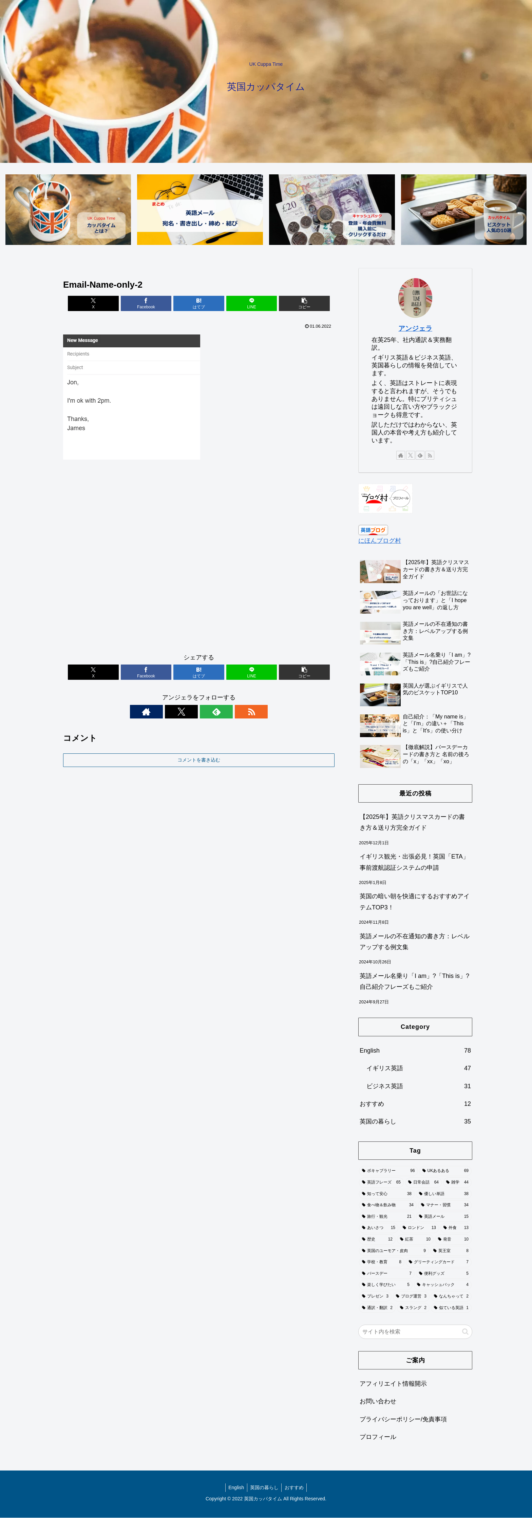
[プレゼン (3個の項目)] (375, 1297)
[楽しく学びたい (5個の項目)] (386, 1285)
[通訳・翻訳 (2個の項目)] (377, 1308)
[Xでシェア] (107, 303)
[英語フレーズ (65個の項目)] (381, 1183)
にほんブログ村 (379, 541)
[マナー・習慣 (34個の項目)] (445, 1205)
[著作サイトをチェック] (175, 712)
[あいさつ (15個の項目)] (378, 1229)
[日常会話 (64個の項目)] (423, 1183)
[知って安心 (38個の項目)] (387, 1194)
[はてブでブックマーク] (199, 303)
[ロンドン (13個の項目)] (419, 1229)
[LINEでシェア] (244, 303)
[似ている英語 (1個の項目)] (451, 1308)
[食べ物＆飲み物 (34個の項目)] (388, 1205)
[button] (290, 303)
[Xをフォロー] (191, 712)
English (235, 1488)
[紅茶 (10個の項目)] (415, 1240)
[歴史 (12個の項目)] (377, 1240)
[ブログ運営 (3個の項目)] (411, 1297)
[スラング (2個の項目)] (413, 1308)
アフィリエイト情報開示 (393, 1384)
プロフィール (378, 1437)
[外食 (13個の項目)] (456, 1229)
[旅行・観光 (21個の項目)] (387, 1217)
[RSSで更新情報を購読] (222, 712)
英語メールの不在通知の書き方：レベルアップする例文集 (415, 942)
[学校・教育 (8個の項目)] (381, 1262)
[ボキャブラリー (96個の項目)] (388, 1172)
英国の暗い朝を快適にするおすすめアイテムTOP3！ (415, 902)
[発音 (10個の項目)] (453, 1240)
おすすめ (295, 1488)
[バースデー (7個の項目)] (387, 1274)
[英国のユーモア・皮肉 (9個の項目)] (394, 1251)
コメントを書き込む (198, 760)
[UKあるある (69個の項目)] (445, 1172)
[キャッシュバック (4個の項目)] (443, 1285)
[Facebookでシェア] (153, 303)
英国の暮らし (264, 1488)
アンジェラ (415, 328)
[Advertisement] (199, 559)
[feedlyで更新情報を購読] (206, 712)
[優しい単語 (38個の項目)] (444, 1194)
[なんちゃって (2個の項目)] (451, 1297)
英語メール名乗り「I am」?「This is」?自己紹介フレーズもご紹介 (414, 982)
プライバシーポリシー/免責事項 (403, 1419)
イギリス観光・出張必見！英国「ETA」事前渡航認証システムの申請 (414, 862)
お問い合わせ (378, 1401)
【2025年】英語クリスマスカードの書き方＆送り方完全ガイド (412, 822)
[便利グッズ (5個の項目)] (444, 1274)
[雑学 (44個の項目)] (457, 1183)
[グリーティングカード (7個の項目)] (439, 1262)
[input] (415, 1332)
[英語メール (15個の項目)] (444, 1217)
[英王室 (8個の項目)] (451, 1251)
